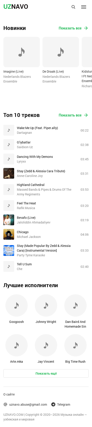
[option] (21, 60)
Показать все (74, 28)
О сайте (9, 394)
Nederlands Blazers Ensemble (17, 78)
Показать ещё (46, 373)
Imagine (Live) (13, 71)
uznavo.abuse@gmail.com (25, 404)
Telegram (60, 404)
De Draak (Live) (53, 71)
